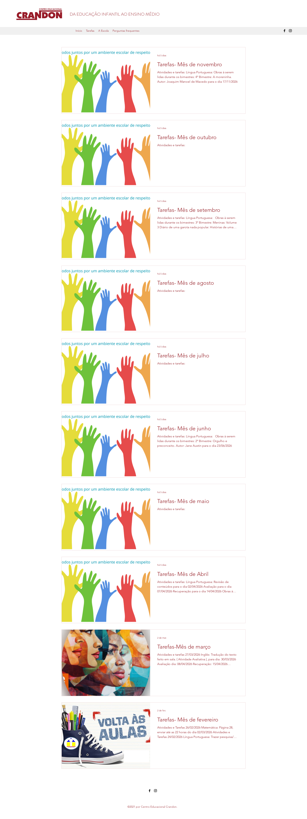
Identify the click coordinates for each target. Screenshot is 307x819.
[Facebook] (284, 31)
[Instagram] (290, 31)
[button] (90, 31)
